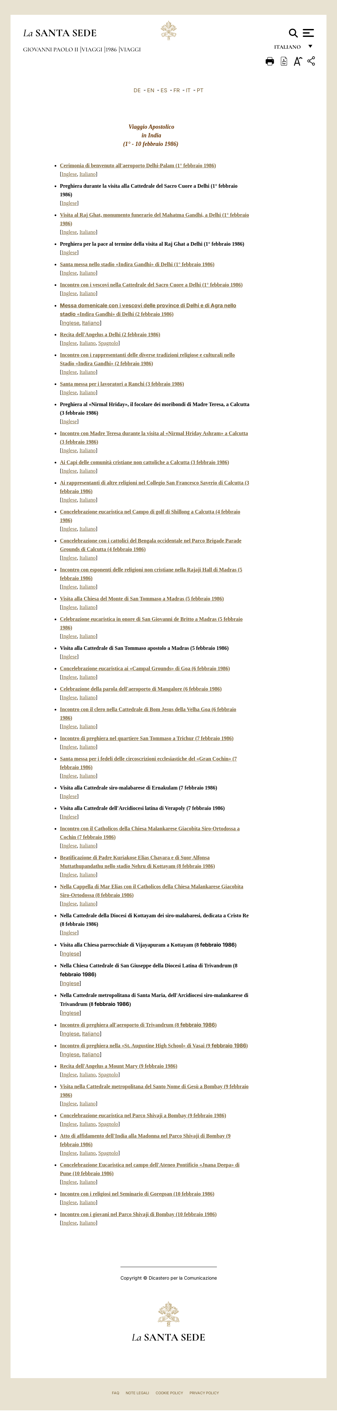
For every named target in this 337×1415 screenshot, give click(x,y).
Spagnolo (108, 343)
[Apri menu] (307, 33)
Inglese (69, 174)
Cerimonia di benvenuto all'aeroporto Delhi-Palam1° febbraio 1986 (138, 165)
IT (188, 90)
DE (137, 90)
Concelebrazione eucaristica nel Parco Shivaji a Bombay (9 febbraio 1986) (143, 1115)
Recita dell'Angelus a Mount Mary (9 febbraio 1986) (118, 1066)
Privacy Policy (204, 1393)
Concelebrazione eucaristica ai (145, 668)
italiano (288, 48)
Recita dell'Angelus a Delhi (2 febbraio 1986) (110, 334)
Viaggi (93, 49)
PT (200, 90)
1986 (112, 49)
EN (150, 90)
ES (164, 90)
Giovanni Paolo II (51, 49)
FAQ (115, 1393)
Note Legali (137, 1393)
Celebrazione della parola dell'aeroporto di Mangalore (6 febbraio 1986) (141, 689)
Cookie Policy (169, 1393)
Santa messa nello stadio (137, 264)
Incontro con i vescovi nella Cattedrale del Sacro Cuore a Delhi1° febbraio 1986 (151, 285)
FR (176, 90)
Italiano (88, 174)
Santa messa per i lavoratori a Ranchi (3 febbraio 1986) (122, 384)
